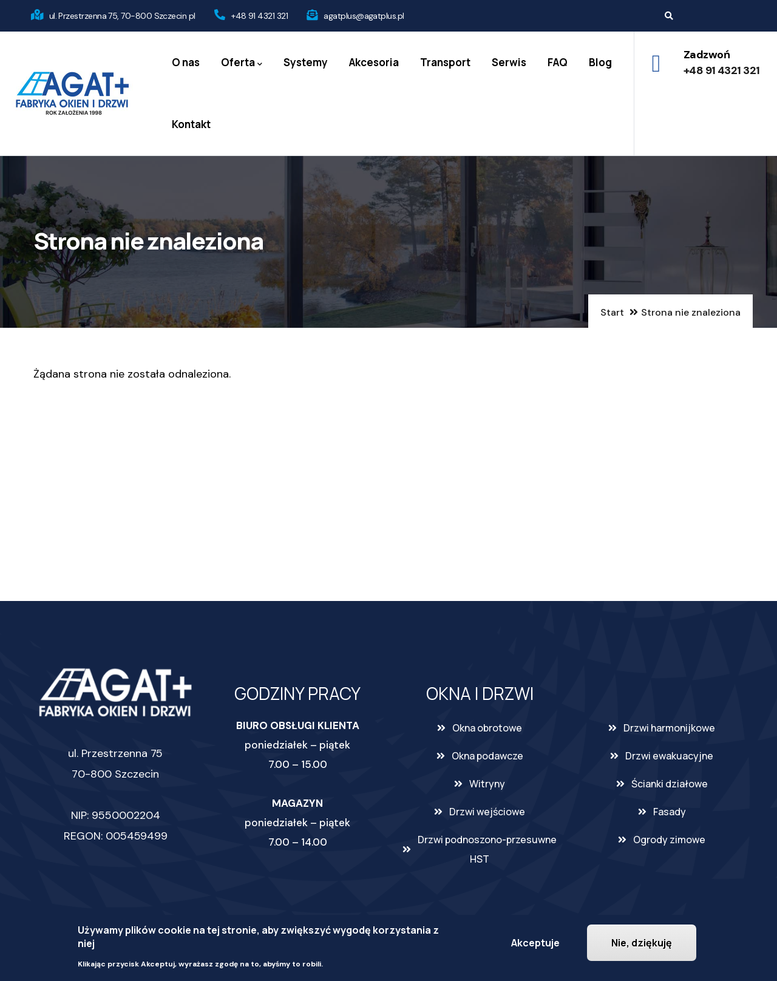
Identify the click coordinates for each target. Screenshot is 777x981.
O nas (186, 62)
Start (612, 312)
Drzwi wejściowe (487, 811)
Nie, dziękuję (641, 942)
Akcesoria (374, 62)
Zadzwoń (707, 54)
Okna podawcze (487, 755)
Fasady (669, 811)
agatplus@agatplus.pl (364, 15)
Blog (600, 62)
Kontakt (191, 124)
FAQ (558, 62)
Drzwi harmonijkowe (669, 728)
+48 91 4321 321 (259, 15)
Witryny (487, 783)
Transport (445, 62)
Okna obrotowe (487, 728)
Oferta (241, 62)
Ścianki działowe (669, 783)
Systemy (305, 62)
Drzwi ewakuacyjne (669, 755)
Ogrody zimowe (669, 839)
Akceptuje (535, 942)
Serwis (509, 62)
